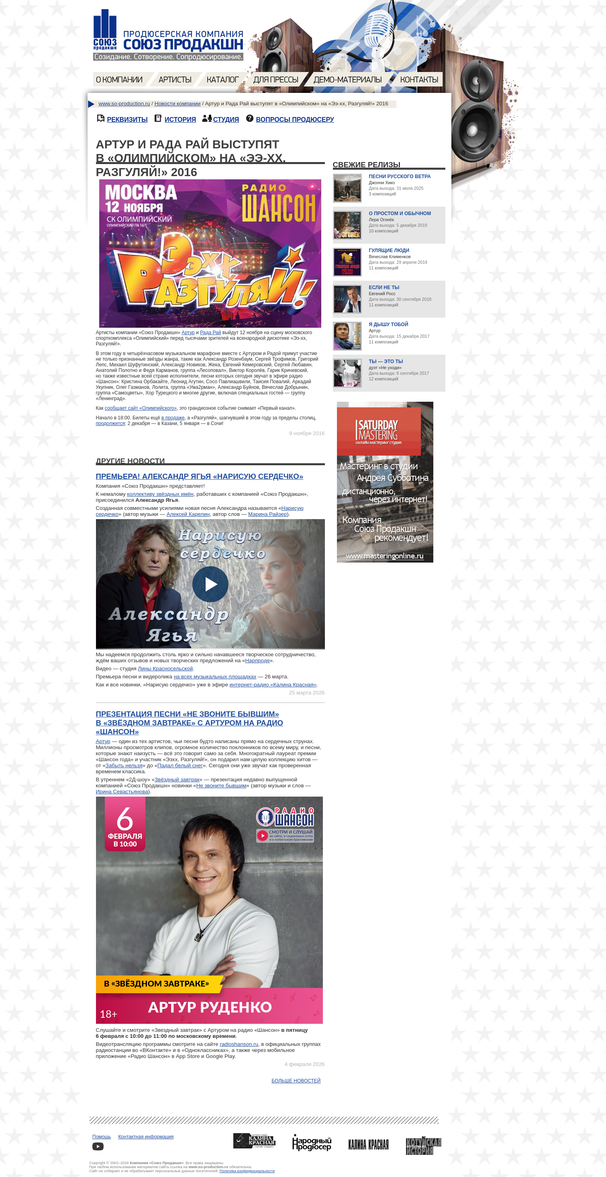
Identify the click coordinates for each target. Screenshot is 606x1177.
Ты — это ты (386, 361)
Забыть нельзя (124, 765)
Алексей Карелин (188, 514)
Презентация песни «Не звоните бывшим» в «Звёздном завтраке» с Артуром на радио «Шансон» (189, 723)
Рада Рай (210, 332)
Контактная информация (145, 1137)
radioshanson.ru (239, 1044)
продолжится (110, 423)
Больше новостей (295, 1081)
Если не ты (384, 287)
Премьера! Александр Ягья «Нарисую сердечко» (200, 476)
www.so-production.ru (124, 104)
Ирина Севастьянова (122, 792)
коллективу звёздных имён (160, 494)
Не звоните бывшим (221, 786)
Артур (188, 332)
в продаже (173, 418)
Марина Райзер (267, 514)
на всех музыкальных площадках (215, 677)
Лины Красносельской (165, 669)
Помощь (101, 1137)
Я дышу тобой (388, 324)
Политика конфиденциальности (247, 1171)
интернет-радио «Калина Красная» (273, 685)
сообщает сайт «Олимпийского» (141, 408)
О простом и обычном (400, 213)
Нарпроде (257, 660)
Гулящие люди (389, 250)
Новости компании (178, 104)
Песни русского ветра (400, 176)
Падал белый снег (180, 765)
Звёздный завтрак (177, 779)
